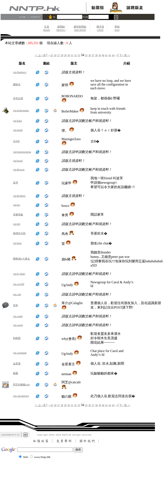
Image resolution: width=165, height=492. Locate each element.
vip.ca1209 (18, 284)
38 (96, 55)
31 (72, 55)
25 (52, 55)
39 (99, 55)
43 (113, 55)
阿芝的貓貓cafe (21, 384)
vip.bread (17, 160)
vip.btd (16, 224)
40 (103, 55)
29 (65, 55)
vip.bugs (17, 243)
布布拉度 (18, 98)
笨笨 (15, 305)
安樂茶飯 (18, 214)
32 (75, 55)
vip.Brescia (18, 169)
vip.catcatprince (21, 395)
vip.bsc (16, 204)
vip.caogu (18, 325)
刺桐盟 (17, 338)
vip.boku (17, 120)
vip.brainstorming (22, 151)
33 (78, 55)
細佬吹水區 (19, 233)
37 (93, 55)
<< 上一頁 (40, 55)
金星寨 (17, 363)
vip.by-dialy (19, 273)
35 (86, 55)
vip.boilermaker (21, 110)
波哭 (15, 182)
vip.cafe (17, 294)
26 (55, 55)
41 (106, 55)
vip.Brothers (19, 195)
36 (89, 55)
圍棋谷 (17, 84)
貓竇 (15, 373)
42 (110, 55)
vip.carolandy (20, 352)
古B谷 (16, 141)
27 (58, 55)
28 (62, 55)
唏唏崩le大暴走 (21, 258)
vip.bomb (18, 130)
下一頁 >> (124, 55)
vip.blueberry (19, 72)
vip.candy (18, 316)
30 (68, 55)
